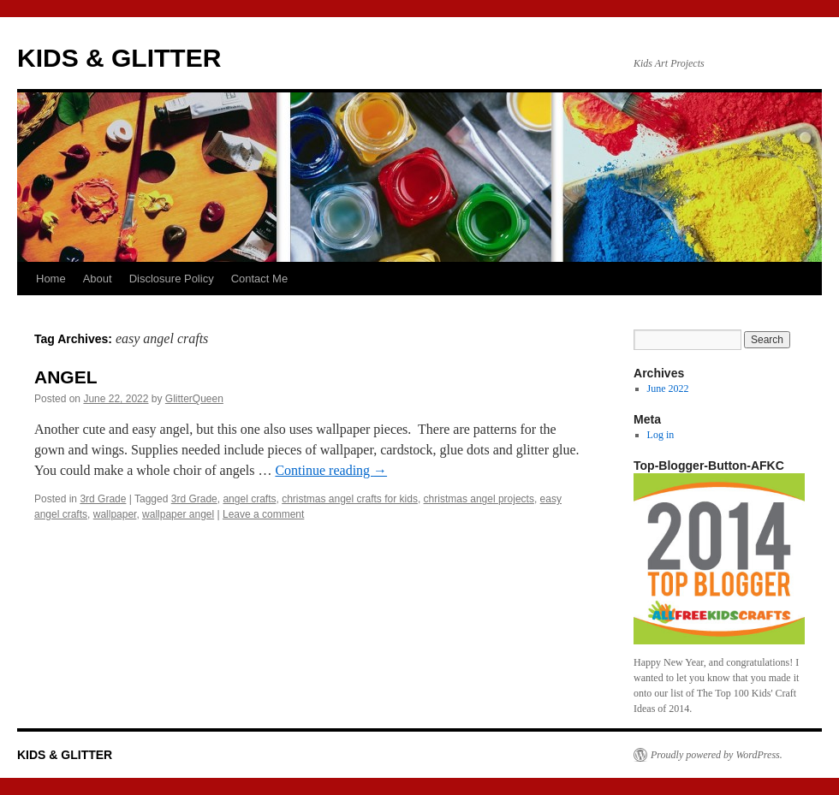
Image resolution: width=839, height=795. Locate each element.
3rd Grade (103, 499)
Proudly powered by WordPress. (716, 755)
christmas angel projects (479, 499)
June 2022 (668, 389)
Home (51, 278)
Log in (661, 435)
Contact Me (259, 278)
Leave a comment (263, 514)
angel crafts (249, 499)
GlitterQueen (194, 399)
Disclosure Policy (171, 278)
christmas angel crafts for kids (350, 499)
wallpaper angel (178, 514)
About (97, 278)
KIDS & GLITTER (119, 58)
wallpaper (115, 514)
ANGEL (66, 377)
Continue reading (331, 470)
